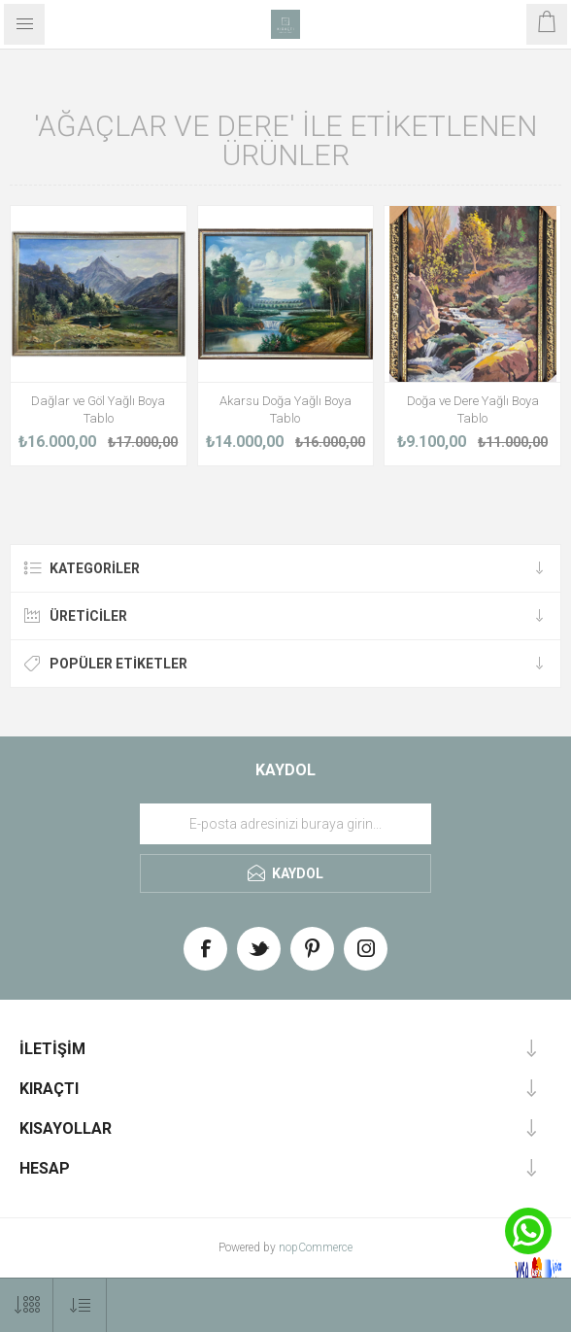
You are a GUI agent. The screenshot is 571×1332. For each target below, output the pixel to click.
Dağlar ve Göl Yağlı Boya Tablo (98, 409)
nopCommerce (316, 1247)
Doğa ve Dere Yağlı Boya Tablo (473, 409)
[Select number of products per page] (26, 1305)
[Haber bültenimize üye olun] (285, 823)
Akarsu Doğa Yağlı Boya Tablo (285, 409)
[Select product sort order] (80, 1305)
